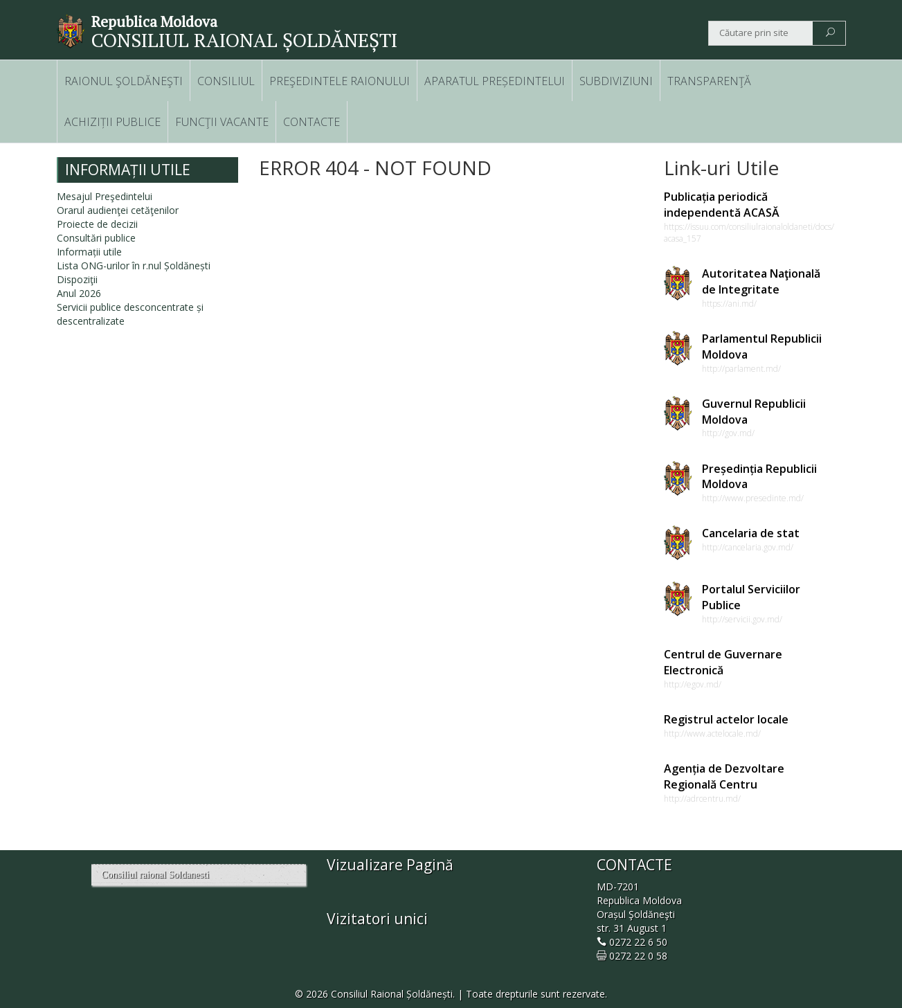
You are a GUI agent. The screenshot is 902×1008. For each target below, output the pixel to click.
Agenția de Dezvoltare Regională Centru (724, 776)
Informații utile (89, 251)
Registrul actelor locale (726, 719)
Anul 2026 (79, 293)
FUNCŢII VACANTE (222, 121)
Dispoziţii (77, 279)
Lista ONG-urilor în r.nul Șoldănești (133, 265)
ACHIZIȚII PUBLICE (112, 121)
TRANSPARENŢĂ (709, 81)
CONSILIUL (226, 81)
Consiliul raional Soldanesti (156, 875)
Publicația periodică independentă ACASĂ (721, 204)
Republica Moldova (154, 21)
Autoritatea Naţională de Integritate (761, 281)
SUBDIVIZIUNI (616, 81)
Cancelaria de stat (751, 533)
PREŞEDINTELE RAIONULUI (339, 81)
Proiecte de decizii (97, 224)
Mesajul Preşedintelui (104, 196)
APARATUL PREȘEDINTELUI (494, 81)
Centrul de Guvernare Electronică (723, 662)
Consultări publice (96, 237)
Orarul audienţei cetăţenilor (118, 210)
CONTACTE (311, 121)
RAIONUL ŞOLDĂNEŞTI (123, 81)
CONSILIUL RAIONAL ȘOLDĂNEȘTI (244, 40)
